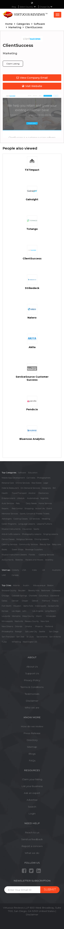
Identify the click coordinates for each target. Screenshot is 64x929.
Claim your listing (32, 779)
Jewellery (49, 560)
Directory (32, 740)
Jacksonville (53, 606)
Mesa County (28, 616)
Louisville (6, 616)
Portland (49, 626)
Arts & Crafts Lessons (11, 534)
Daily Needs (31, 503)
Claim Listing (12, 63)
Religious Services (24, 539)
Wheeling (16, 642)
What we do (32, 853)
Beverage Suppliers (34, 549)
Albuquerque (39, 585)
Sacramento (42, 636)
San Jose (20, 636)
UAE (4, 575)
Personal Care (8, 483)
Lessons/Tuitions (44, 524)
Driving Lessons (41, 539)
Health (5, 493)
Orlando (18, 626)
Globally (15, 570)
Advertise (32, 799)
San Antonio (55, 636)
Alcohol (32, 493)
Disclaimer (32, 700)
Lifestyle (20, 498)
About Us (32, 666)
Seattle (42, 631)
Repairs (5, 508)
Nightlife (44, 498)
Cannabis (31, 478)
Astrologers (7, 519)
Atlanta (16, 585)
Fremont (46, 601)
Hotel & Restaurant (10, 488)
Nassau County (32, 621)
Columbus (43, 595)
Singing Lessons (50, 534)
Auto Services (8, 503)
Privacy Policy (32, 680)
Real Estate (36, 483)
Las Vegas (16, 611)
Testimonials (32, 693)
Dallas (4, 601)
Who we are (32, 707)
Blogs (32, 753)
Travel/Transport (19, 493)
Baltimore (45, 590)
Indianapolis (40, 606)
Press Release (32, 733)
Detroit (35, 601)
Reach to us (32, 832)
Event (49, 508)
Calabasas (56, 590)
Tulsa (4, 642)
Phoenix (39, 626)
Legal (45, 483)
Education (33, 472)
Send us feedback (32, 839)
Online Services (23, 483)
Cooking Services (46, 554)
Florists (32, 554)
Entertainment (8, 498)
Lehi (24, 611)
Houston (17, 606)
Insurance (27, 529)
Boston (50, 585)
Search (32, 806)
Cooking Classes (20, 519)
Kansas (5, 611)
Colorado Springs (19, 595)
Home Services (45, 503)
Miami (39, 616)
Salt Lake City (31, 631)
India (34, 570)
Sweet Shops (17, 549)
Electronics (43, 493)
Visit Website (32, 86)
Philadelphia (7, 631)
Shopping (28, 508)
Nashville (19, 621)
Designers (46, 488)
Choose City (46, 7)
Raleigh (18, 631)
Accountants (7, 560)
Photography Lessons (31, 534)
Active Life (40, 508)
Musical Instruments (11, 529)
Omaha (28, 626)
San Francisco (8, 636)
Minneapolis (7, 621)
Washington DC (30, 642)
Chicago (5, 595)
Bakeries (19, 560)
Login (32, 813)
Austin (26, 585)
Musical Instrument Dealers (14, 554)
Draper (25, 601)
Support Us (32, 673)
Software (22, 472)
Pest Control (17, 508)
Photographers (43, 478)
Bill (54, 488)
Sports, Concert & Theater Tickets (34, 513)
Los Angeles (37, 611)
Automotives (33, 498)
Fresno (55, 601)
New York (45, 621)
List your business (32, 786)
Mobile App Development (13, 478)
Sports (36, 529)
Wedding (46, 519)
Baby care (56, 544)
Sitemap (32, 746)
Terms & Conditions (32, 687)
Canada (15, 575)
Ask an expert (32, 793)
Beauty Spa (45, 544)
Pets (18, 503)
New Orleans (7, 626)
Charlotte (33, 595)
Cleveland (54, 595)
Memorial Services (10, 513)
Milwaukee (51, 616)
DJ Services (35, 519)
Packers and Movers (34, 560)
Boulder (21, 590)
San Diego (53, 631)
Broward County (9, 590)
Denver (15, 601)
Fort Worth (6, 606)
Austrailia (56, 570)
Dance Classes (8, 539)
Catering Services (9, 544)
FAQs (32, 760)
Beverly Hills (33, 590)
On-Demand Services (30, 488)
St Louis (30, 636)
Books (4, 549)
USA (24, 570)
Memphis (16, 616)
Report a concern (32, 846)
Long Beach (50, 611)
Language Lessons (26, 524)
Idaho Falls (28, 606)
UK (43, 570)
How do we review (32, 726)
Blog (14, 7)
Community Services (28, 544)
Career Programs (9, 524)
